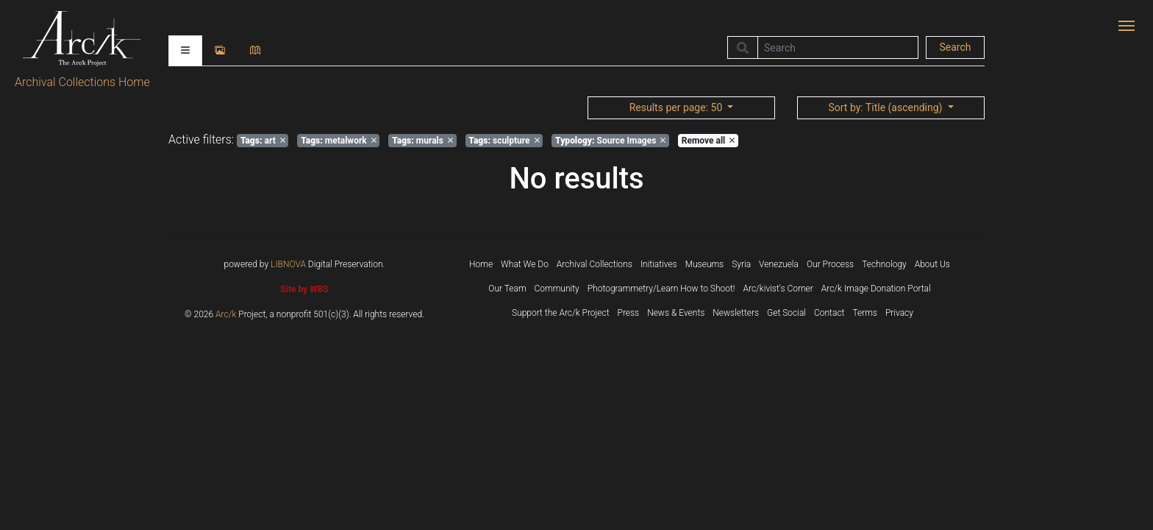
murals (422, 140)
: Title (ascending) (886, 107)
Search (955, 47)
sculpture (503, 140)
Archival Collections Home (82, 82)
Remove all (708, 140)
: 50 (677, 107)
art (262, 140)
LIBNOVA (288, 264)
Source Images (610, 140)
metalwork (338, 140)
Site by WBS (304, 289)
